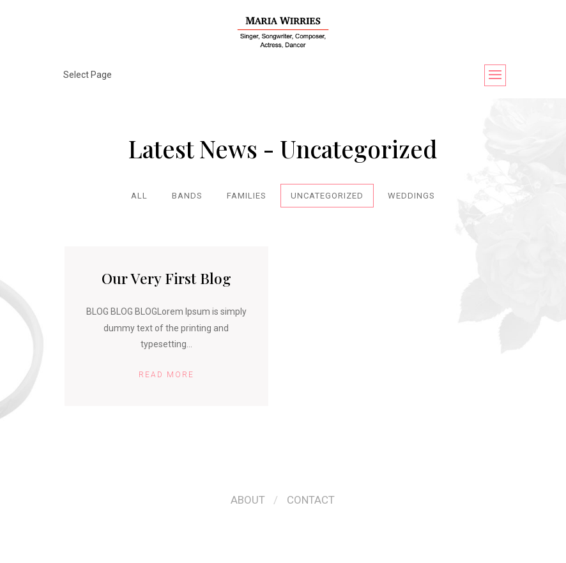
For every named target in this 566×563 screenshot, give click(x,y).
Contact (311, 499)
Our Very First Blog (166, 278)
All (139, 195)
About (248, 499)
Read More (166, 374)
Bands (187, 195)
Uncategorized (327, 195)
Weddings (411, 195)
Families (246, 195)
